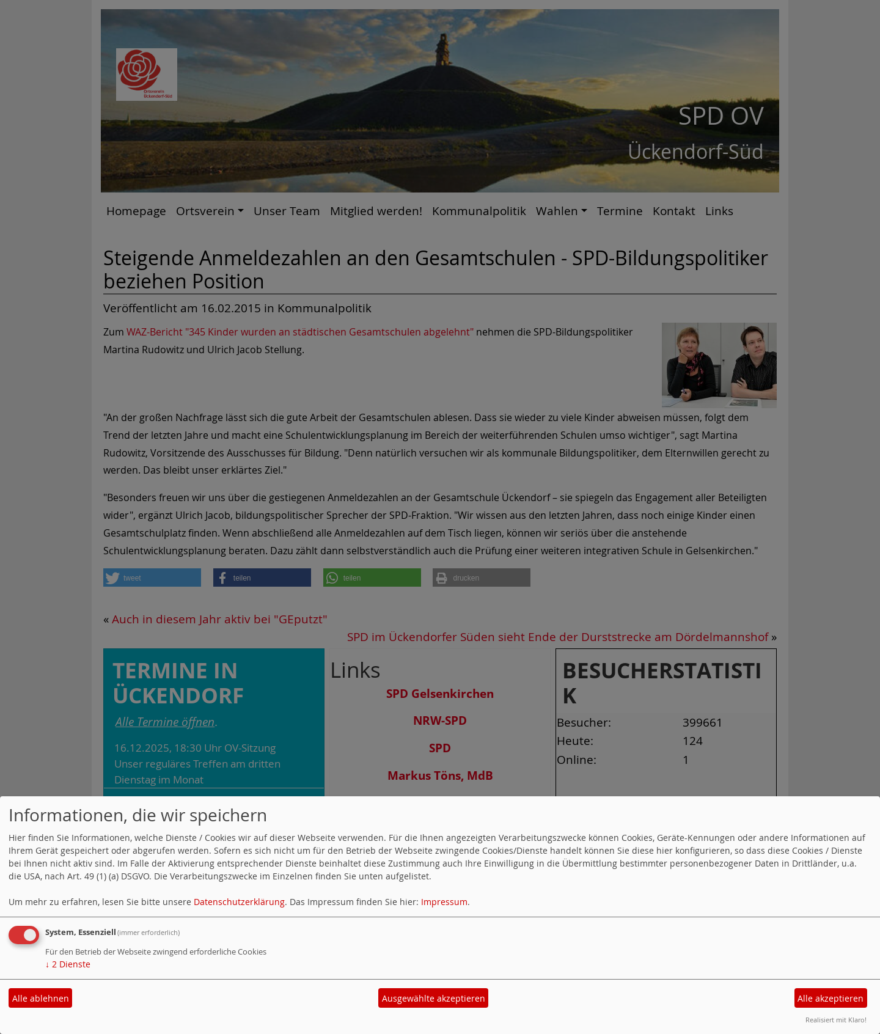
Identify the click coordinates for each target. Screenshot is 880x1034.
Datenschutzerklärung (239, 902)
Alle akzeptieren (831, 998)
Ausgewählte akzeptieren (433, 998)
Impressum (444, 902)
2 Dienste (67, 964)
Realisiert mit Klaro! (836, 1019)
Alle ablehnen (40, 998)
